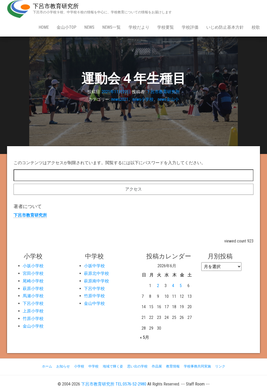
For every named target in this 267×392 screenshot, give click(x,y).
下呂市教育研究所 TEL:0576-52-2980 (113, 384)
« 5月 (144, 337)
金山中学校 (94, 303)
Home (44, 27)
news (89, 27)
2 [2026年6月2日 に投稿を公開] (158, 285)
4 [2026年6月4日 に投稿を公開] (173, 285)
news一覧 (111, 27)
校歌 (256, 27)
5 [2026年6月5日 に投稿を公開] (181, 285)
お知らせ (63, 366)
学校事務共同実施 (197, 366)
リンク (220, 366)
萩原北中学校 (96, 273)
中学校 (93, 366)
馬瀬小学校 (33, 295)
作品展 (157, 366)
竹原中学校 (94, 295)
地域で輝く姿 (113, 366)
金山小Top (66, 27)
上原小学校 (33, 310)
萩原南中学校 (96, 280)
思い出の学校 (137, 366)
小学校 (79, 366)
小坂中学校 (94, 265)
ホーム (47, 366)
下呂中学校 (94, 288)
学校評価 (190, 27)
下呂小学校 (33, 303)
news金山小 (168, 99)
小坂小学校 (33, 265)
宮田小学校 (33, 273)
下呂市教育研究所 (56, 6)
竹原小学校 (33, 318)
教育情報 (173, 366)
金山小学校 (33, 326)
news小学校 (143, 99)
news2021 (119, 99)
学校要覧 (165, 27)
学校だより (139, 27)
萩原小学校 (33, 288)
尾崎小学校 (33, 280)
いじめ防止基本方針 (225, 27)
